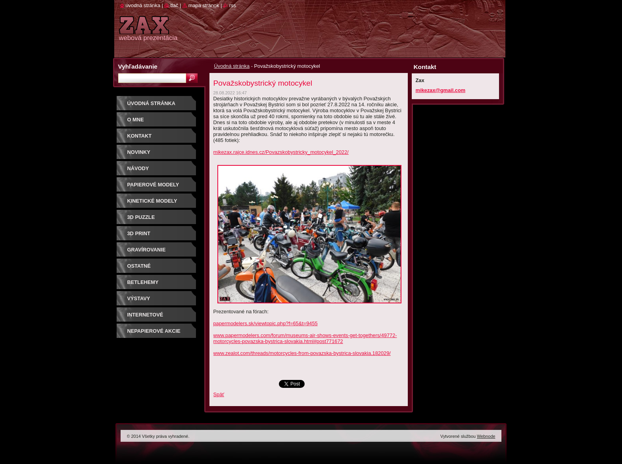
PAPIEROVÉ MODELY (153, 185)
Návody (138, 168)
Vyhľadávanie (137, 66)
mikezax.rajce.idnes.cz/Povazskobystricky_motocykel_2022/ (281, 152)
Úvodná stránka (232, 66)
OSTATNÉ (139, 266)
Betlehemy (143, 282)
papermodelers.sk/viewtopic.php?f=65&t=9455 (265, 323)
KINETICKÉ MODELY (152, 201)
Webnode (486, 436)
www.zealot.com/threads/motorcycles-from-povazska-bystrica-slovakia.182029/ (302, 353)
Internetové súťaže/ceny (145, 317)
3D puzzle (141, 217)
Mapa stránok (203, 5)
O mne (135, 120)
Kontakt (139, 136)
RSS (232, 5)
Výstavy (138, 298)
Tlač (174, 5)
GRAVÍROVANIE (146, 250)
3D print (138, 233)
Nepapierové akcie (153, 331)
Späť (219, 394)
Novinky (138, 152)
